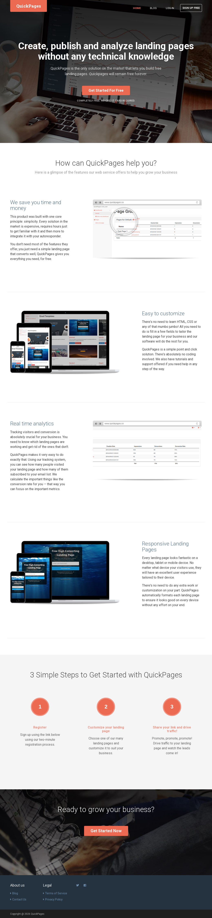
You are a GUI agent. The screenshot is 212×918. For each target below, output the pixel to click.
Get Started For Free (106, 90)
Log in (170, 8)
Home (137, 8)
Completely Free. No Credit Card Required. (106, 100)
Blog (153, 8)
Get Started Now (106, 830)
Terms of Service (55, 893)
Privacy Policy (53, 899)
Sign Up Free (191, 7)
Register (40, 727)
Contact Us (18, 899)
